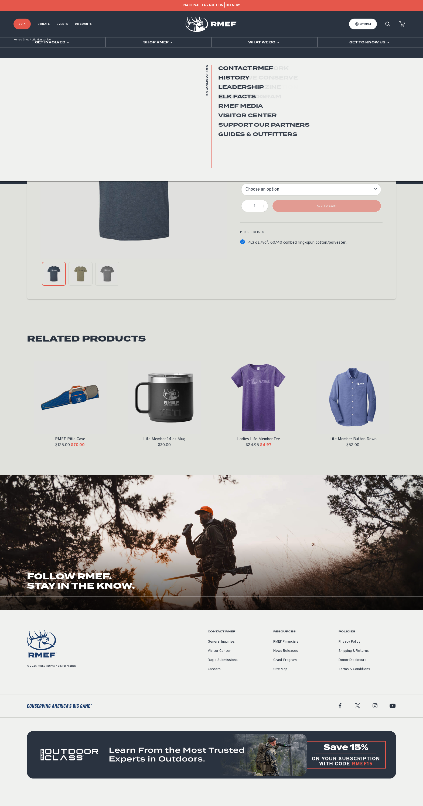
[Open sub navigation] (52, 42)
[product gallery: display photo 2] (80, 288)
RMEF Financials (285, 656)
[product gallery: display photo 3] (107, 288)
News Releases (285, 665)
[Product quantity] (255, 220)
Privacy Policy (349, 656)
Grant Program (285, 674)
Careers (214, 683)
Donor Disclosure (353, 674)
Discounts (83, 24)
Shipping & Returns (354, 665)
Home (17, 54)
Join (22, 24)
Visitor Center (219, 665)
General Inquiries (221, 656)
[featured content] (211, 769)
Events (62, 24)
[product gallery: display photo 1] (53, 288)
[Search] (387, 24)
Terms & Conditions (354, 683)
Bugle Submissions (223, 674)
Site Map (280, 683)
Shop (26, 54)
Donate (44, 24)
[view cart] (402, 24)
